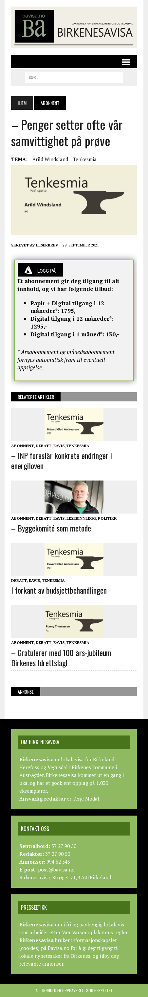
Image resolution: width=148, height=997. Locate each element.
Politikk (107, 518)
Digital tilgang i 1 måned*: (67, 334)
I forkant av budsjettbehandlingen (59, 590)
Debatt (43, 445)
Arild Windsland (50, 159)
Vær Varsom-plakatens (87, 932)
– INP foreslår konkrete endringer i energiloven (61, 460)
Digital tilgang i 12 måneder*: (72, 318)
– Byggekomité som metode (51, 528)
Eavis (59, 445)
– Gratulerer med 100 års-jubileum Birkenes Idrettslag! (61, 657)
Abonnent (22, 445)
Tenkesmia (85, 159)
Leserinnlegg (81, 518)
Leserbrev (47, 245)
